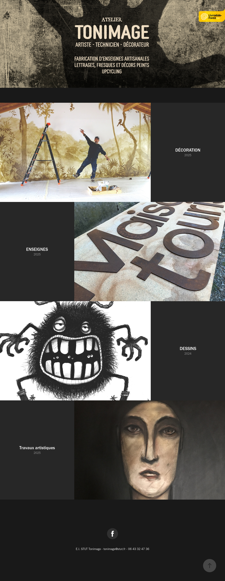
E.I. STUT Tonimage (89, 549)
